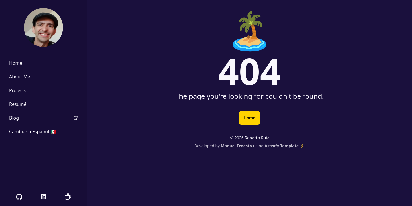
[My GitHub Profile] (19, 196)
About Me (19, 77)
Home (249, 117)
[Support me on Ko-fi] (67, 196)
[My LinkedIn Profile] (43, 196)
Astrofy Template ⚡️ (285, 145)
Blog (43, 118)
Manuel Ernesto (236, 145)
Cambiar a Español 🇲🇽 (32, 131)
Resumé (18, 104)
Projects (17, 90)
